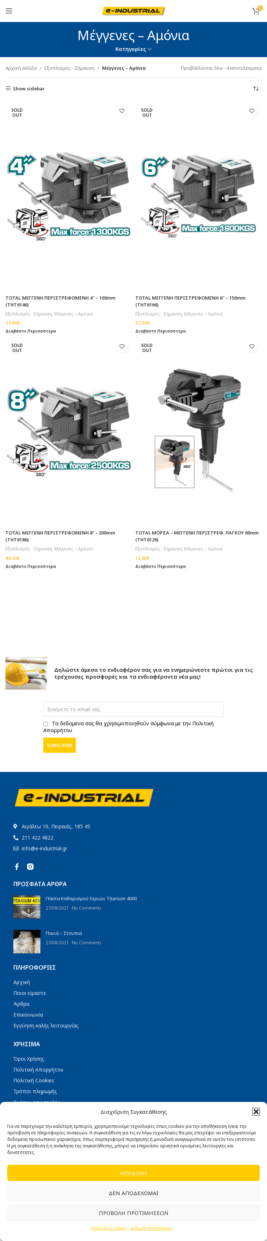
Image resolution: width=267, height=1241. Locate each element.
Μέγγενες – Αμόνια (74, 313)
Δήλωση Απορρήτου (151, 1228)
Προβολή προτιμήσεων (133, 1212)
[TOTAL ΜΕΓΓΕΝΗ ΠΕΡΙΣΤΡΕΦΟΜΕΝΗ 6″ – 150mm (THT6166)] (198, 196)
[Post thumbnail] (26, 907)
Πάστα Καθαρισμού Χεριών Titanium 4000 (91, 898)
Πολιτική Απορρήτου (38, 1069)
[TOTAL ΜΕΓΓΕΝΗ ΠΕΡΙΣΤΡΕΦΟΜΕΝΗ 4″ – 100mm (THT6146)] (68, 196)
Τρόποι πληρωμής (35, 1091)
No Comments (86, 908)
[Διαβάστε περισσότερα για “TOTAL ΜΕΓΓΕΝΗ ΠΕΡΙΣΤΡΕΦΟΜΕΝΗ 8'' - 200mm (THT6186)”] (31, 565)
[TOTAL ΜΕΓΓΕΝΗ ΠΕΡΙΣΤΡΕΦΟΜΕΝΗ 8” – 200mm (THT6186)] (68, 431)
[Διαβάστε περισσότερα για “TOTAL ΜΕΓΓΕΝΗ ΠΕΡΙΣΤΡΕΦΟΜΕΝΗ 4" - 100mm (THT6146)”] (31, 330)
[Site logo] (133, 10)
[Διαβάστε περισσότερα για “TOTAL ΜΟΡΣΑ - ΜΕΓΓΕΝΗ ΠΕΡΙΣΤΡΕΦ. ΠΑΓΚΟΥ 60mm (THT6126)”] (161, 565)
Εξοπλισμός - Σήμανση (69, 68)
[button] (256, 1111)
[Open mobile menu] (9, 11)
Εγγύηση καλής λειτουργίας (46, 1025)
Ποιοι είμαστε (29, 992)
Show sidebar (29, 88)
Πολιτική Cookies (109, 1228)
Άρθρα (21, 1003)
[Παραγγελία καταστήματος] (256, 88)
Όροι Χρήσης (28, 1058)
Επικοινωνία (28, 1014)
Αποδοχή (133, 1173)
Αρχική (21, 982)
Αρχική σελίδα (21, 68)
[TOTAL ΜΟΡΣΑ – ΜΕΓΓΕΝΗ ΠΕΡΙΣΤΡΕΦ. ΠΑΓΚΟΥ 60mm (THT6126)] (198, 431)
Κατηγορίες (130, 49)
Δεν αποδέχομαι (133, 1193)
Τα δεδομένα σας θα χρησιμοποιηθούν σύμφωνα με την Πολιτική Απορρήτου (128, 727)
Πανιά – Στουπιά (64, 933)
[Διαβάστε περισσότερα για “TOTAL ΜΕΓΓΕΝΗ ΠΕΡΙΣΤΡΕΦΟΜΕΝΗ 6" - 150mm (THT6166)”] (161, 330)
